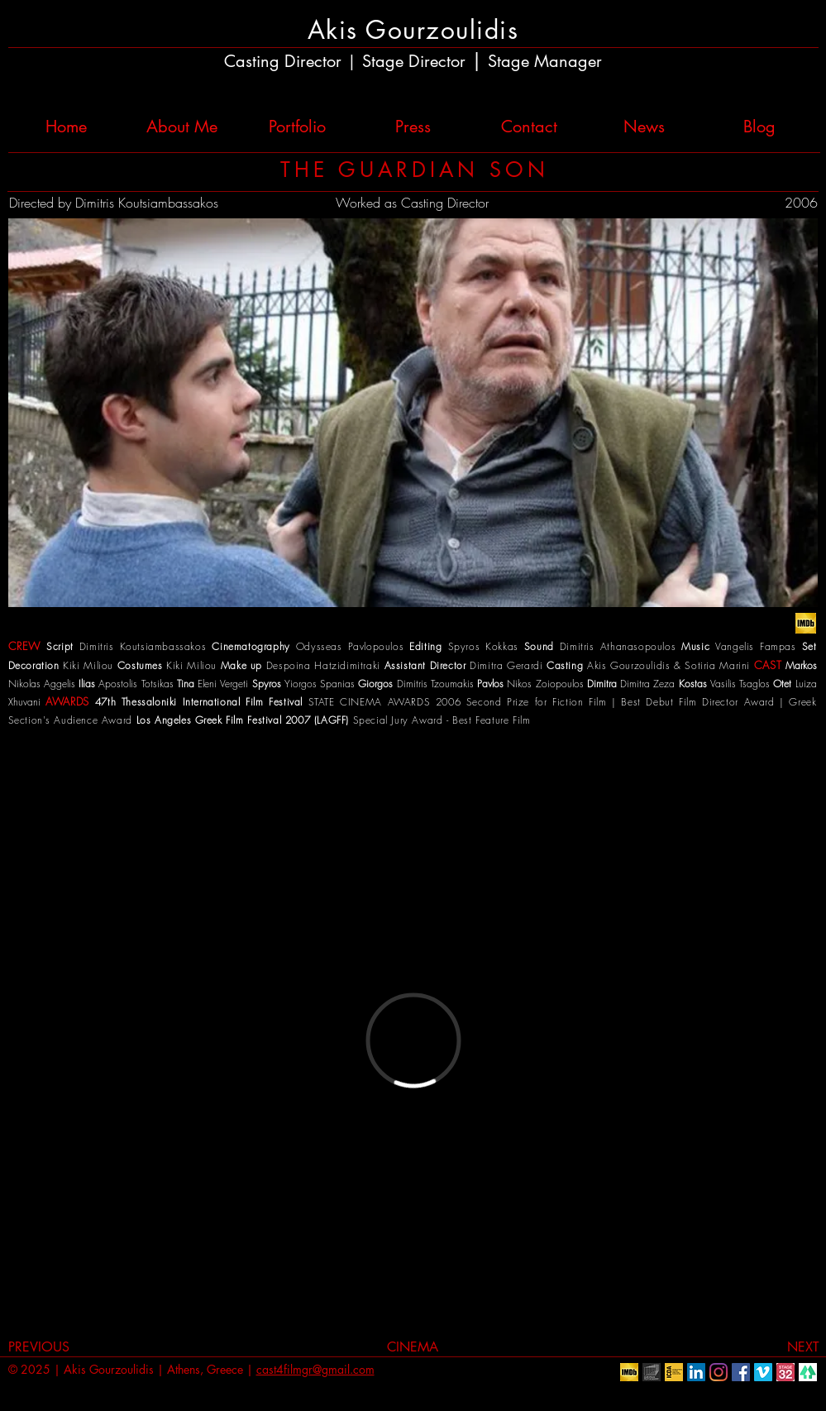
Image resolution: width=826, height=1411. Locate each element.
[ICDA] (674, 1372)
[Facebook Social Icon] (741, 1372)
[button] (413, 412)
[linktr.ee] (808, 1372)
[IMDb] (629, 1372)
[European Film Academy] (651, 1372)
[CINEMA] (412, 1347)
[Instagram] (718, 1372)
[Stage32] (785, 1372)
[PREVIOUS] (48, 1347)
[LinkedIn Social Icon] (696, 1372)
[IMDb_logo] (805, 623)
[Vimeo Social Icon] (763, 1372)
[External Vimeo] (413, 1040)
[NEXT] (787, 1347)
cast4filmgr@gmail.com (315, 1369)
